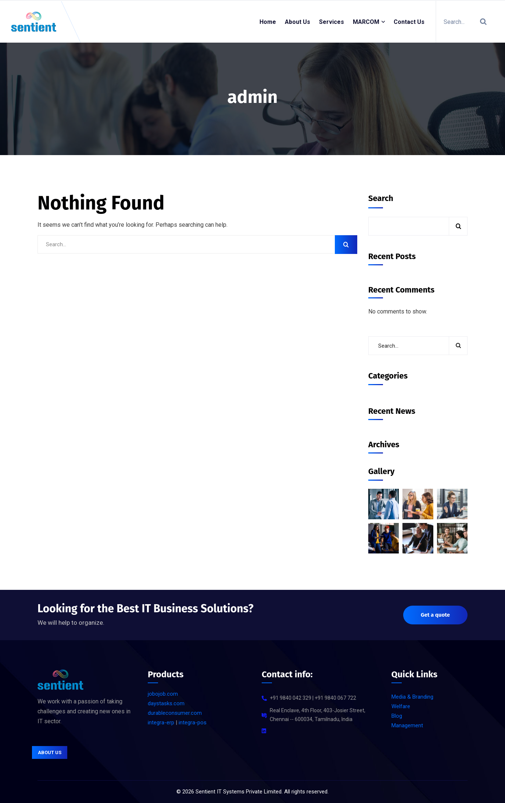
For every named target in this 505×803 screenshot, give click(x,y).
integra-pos (193, 722)
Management (407, 725)
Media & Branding (412, 696)
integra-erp (161, 722)
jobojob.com (163, 694)
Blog (396, 716)
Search (380, 198)
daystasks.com (166, 703)
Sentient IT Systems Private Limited (239, 791)
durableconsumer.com (175, 713)
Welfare (400, 706)
